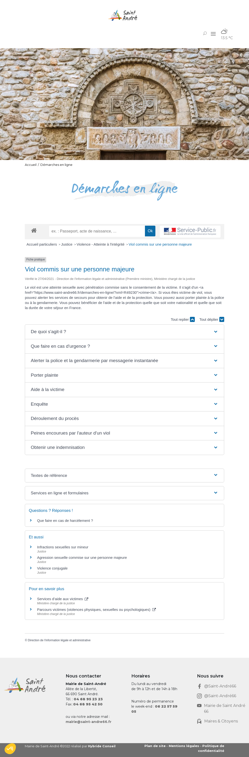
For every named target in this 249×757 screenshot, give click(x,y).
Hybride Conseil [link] (102, 746)
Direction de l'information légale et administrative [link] (59, 640)
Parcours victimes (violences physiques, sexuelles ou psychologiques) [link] (96, 609)
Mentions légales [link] (184, 746)
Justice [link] (67, 244)
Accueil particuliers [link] (42, 244)
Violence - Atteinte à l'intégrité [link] (101, 244)
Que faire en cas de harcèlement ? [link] (65, 520)
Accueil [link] (30, 165)
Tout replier (183, 319)
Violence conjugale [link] (52, 568)
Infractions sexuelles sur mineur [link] (62, 547)
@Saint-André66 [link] (220, 686)
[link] (124, 15)
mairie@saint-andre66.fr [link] (88, 722)
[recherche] (97, 231)
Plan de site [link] (155, 746)
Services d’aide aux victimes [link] (62, 599)
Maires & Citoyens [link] (221, 721)
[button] (213, 33)
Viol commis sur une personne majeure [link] (160, 244)
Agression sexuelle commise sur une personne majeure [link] (82, 557)
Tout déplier (211, 319)
